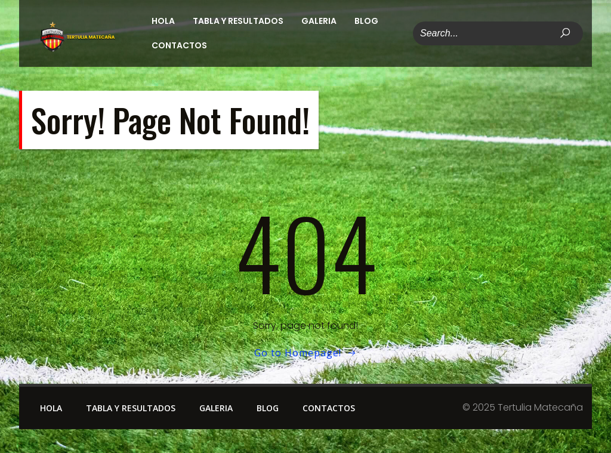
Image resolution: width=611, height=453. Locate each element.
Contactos (179, 45)
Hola (163, 21)
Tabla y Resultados (238, 21)
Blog (366, 21)
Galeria (319, 21)
